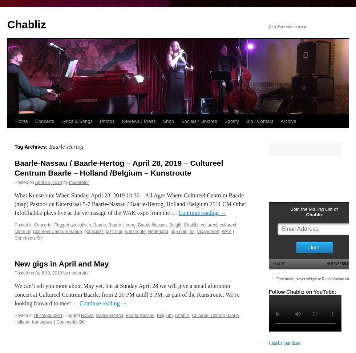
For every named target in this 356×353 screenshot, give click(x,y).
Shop (168, 121)
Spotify (231, 121)
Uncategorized (48, 315)
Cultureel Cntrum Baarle (215, 315)
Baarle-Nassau (152, 225)
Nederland (158, 231)
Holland (22, 322)
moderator (79, 182)
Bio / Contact (259, 121)
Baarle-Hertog (121, 225)
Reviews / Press (138, 121)
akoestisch (80, 225)
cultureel (209, 225)
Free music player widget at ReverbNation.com (314, 279)
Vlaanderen (208, 231)
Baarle (99, 225)
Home (21, 121)
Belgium (165, 315)
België (175, 225)
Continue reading (202, 213)
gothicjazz (94, 231)
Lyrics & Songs (77, 121)
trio (192, 231)
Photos (107, 121)
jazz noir (114, 231)
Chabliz (26, 25)
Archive (288, 121)
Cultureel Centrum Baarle (57, 231)
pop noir (178, 231)
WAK (226, 231)
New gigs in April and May (62, 264)
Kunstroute (135, 231)
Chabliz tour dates (284, 343)
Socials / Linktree (199, 121)
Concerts (44, 121)
